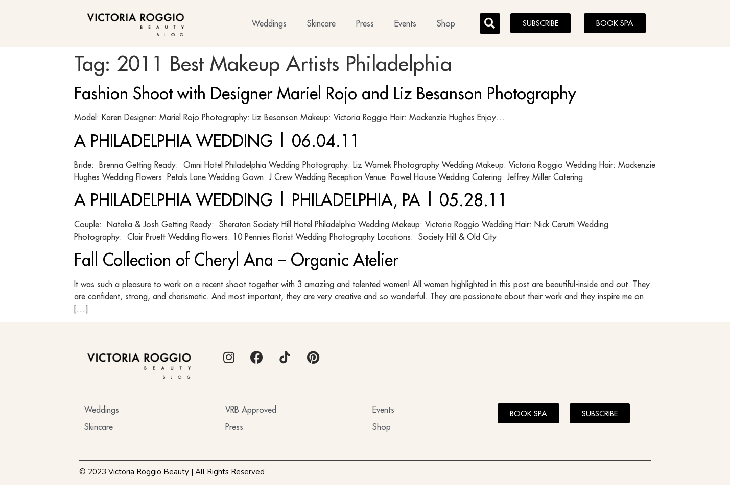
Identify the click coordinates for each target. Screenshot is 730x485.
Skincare (321, 23)
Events (405, 23)
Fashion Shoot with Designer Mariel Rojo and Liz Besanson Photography (325, 93)
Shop (446, 23)
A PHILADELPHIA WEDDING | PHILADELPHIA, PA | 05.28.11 (291, 200)
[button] (490, 23)
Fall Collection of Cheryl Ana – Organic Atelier (236, 259)
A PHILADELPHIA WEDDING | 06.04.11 (217, 140)
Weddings (269, 23)
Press (365, 23)
